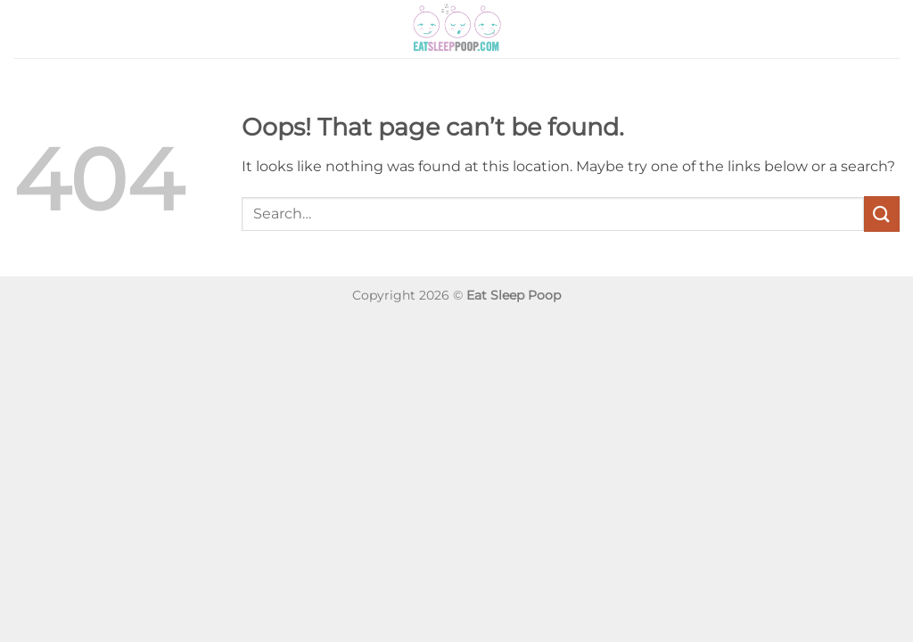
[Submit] (882, 213)
